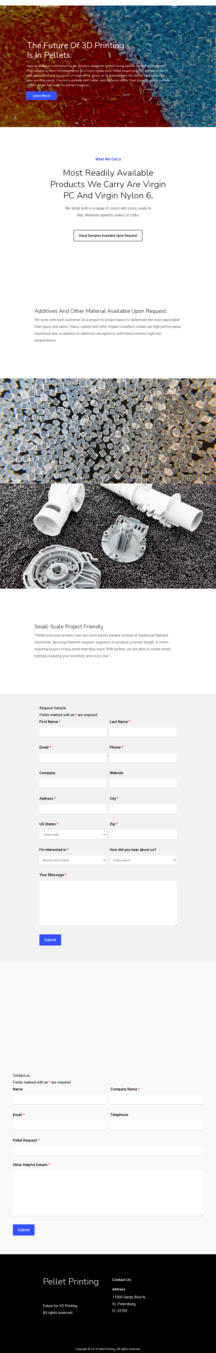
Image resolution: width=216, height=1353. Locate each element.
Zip (114, 824)
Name (18, 1089)
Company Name (125, 1089)
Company (47, 773)
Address (47, 798)
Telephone (119, 1115)
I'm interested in (54, 850)
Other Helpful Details (31, 1165)
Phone (116, 747)
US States (48, 824)
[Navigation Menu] (174, 5)
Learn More (41, 96)
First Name (49, 722)
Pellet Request (26, 1140)
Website (116, 773)
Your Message (52, 875)
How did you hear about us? (133, 850)
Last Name (120, 722)
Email (45, 747)
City (114, 798)
